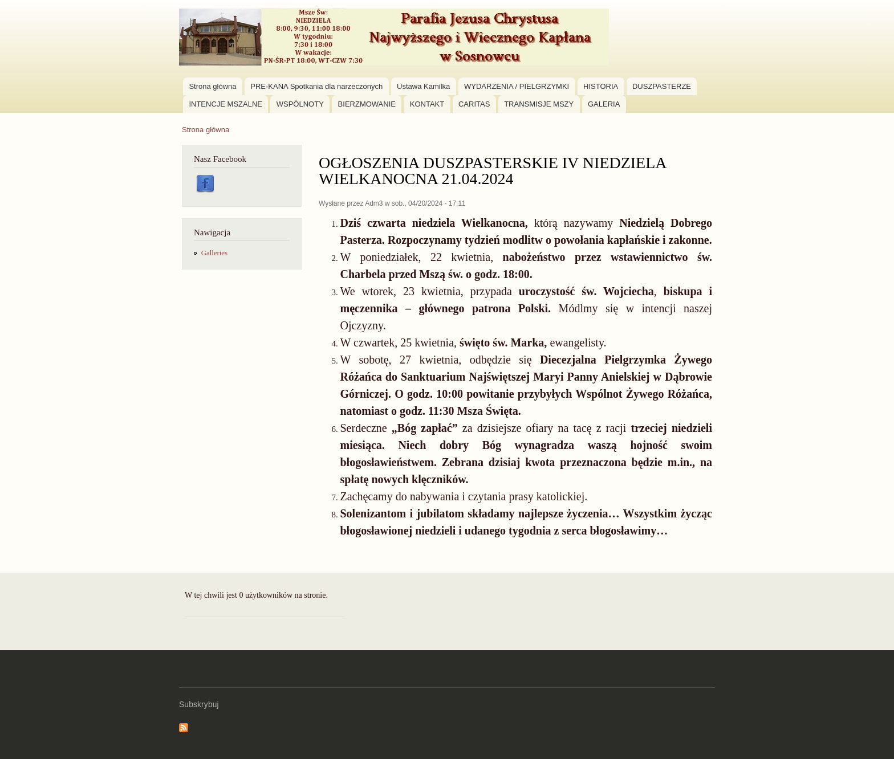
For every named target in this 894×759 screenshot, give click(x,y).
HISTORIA (600, 86)
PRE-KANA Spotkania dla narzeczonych (316, 86)
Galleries (214, 253)
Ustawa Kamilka (423, 86)
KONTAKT (427, 104)
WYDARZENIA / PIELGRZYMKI (516, 86)
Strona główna (212, 86)
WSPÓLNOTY (300, 104)
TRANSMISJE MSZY (539, 104)
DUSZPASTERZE (661, 86)
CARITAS (474, 104)
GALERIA (604, 104)
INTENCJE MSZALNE (225, 104)
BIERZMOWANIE (367, 104)
